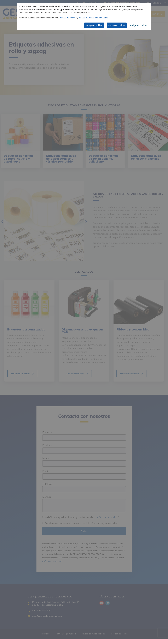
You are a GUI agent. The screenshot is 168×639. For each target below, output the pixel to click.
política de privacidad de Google (93, 18)
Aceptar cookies (93, 25)
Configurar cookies (138, 25)
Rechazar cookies (116, 25)
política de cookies (68, 18)
